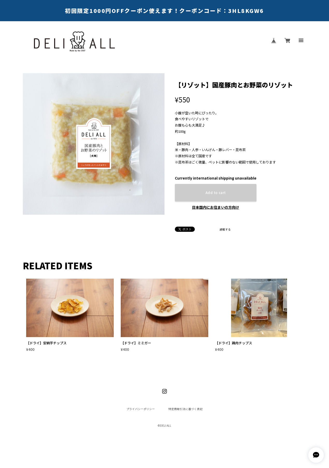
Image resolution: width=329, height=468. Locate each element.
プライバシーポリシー (140, 409)
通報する (225, 229)
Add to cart (215, 192)
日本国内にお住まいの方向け (215, 207)
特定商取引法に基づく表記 (185, 409)
